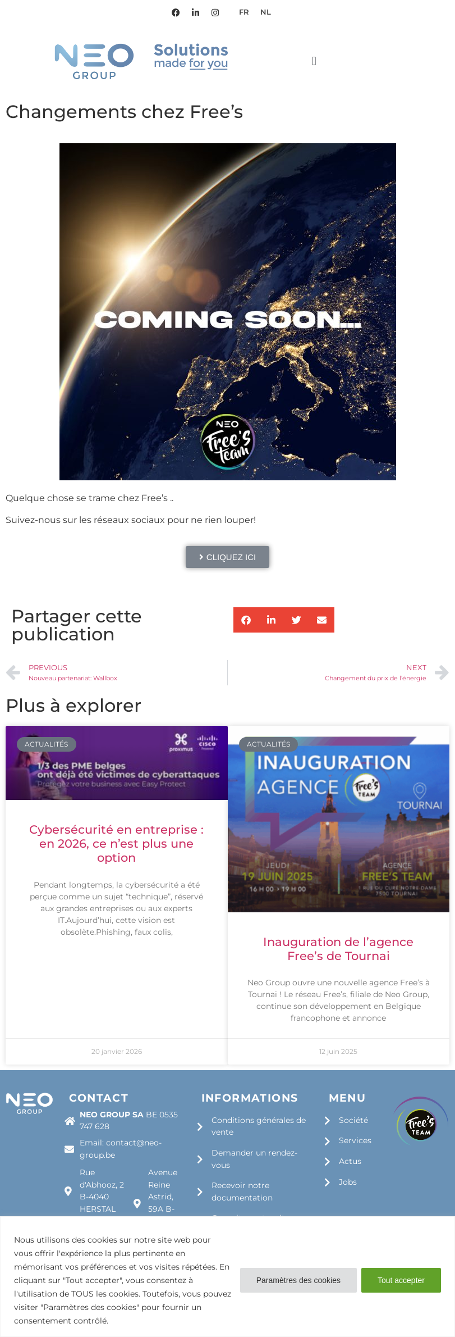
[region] (227, 1276)
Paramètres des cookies (298, 1280)
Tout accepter (401, 1280)
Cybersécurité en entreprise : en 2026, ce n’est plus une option (116, 843)
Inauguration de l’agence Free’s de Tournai (338, 949)
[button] (314, 61)
